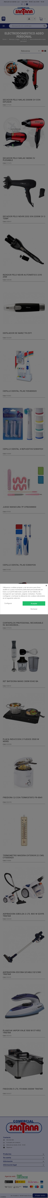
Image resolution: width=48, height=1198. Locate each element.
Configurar (8, 603)
